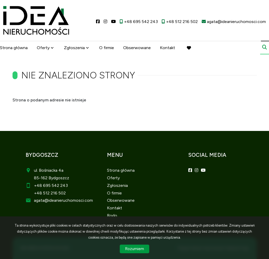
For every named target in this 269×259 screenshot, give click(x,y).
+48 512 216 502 (50, 193)
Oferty (43, 47)
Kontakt (167, 47)
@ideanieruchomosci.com (68, 200)
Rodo (112, 215)
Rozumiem (134, 248)
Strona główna (14, 47)
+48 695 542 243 (51, 185)
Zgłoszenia (74, 47)
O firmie (106, 47)
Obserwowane (137, 47)
